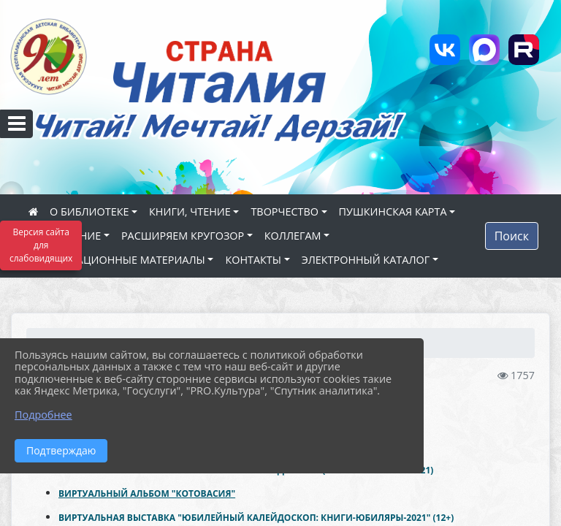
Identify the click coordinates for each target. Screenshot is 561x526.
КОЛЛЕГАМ (292, 236)
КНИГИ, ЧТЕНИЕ (190, 211)
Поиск (512, 236)
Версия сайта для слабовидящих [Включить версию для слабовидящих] (40, 245)
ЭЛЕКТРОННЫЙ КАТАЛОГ (366, 260)
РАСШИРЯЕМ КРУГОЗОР (182, 236)
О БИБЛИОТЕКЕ (89, 211)
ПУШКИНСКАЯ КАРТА (393, 211)
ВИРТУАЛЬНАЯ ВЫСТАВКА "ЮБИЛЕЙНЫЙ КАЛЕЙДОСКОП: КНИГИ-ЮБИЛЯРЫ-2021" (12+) (256, 517)
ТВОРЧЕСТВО (284, 211)
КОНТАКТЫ (253, 260)
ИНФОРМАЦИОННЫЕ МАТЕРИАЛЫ (116, 260)
